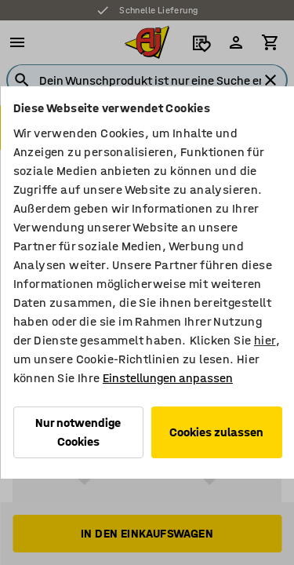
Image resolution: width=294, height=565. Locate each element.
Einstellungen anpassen (167, 377)
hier (264, 340)
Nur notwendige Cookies (78, 432)
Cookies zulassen (216, 432)
